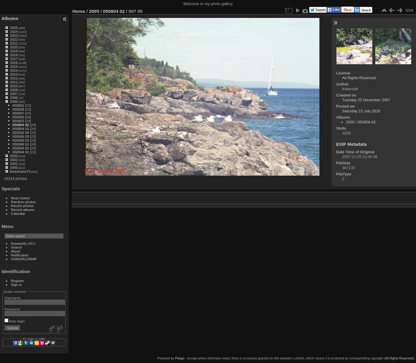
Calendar (18, 213)
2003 (14, 156)
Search (16, 247)
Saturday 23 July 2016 (361, 111)
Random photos (23, 202)
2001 (14, 164)
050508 (18, 109)
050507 (18, 113)
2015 (14, 66)
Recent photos (22, 206)
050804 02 (20, 125)
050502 (18, 121)
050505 (18, 117)
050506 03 (20, 136)
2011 (14, 82)
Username (12, 298)
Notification (19, 255)
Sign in (16, 285)
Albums (9, 18)
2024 (14, 31)
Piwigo (179, 358)
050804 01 (20, 129)
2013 (14, 74)
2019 (14, 51)
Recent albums (22, 210)
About (15, 251)
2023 (14, 35)
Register (17, 281)
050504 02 (20, 148)
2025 (14, 28)
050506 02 (20, 140)
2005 (14, 101)
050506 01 (20, 144)
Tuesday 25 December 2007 (366, 100)
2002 (14, 160)
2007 (14, 94)
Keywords (19, 243)
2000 (14, 167)
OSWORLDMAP (24, 259)
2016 (14, 63)
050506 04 (20, 132)
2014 (14, 70)
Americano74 (20, 171)
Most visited (20, 198)
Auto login (14, 321)
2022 (14, 39)
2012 (14, 78)
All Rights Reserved (359, 78)
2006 (14, 97)
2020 (14, 47)
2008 (14, 90)
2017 (14, 59)
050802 (18, 105)
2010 (14, 86)
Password (12, 309)
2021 (14, 43)
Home (78, 11)
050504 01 (20, 152)
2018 (14, 55)
